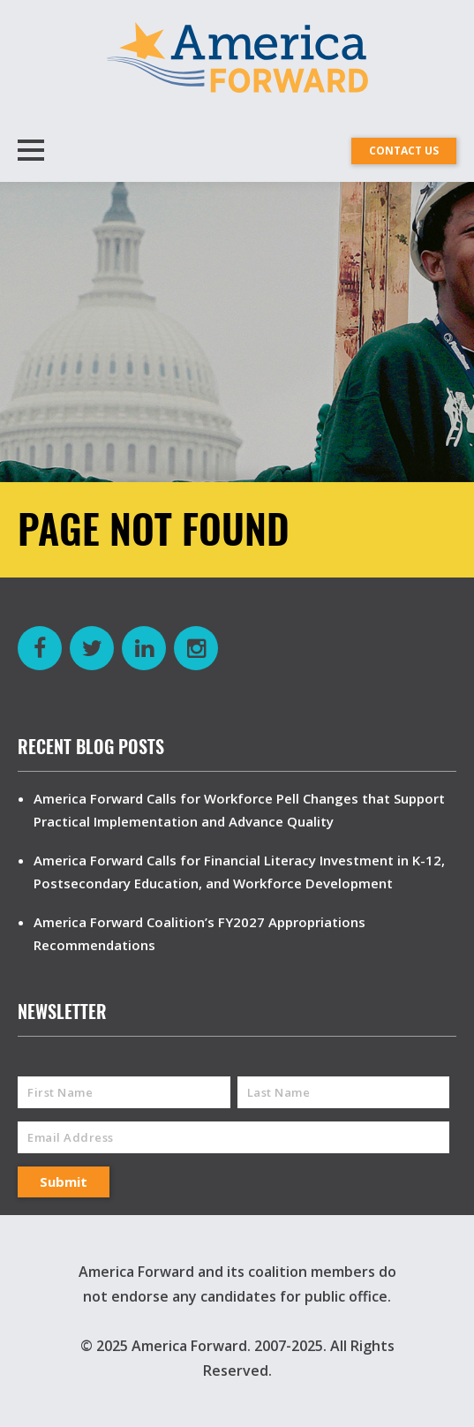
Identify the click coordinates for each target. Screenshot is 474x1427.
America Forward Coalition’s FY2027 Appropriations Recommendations (199, 933)
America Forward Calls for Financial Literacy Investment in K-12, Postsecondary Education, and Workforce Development (239, 871)
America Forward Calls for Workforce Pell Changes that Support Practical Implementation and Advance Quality (239, 809)
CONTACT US (404, 150)
